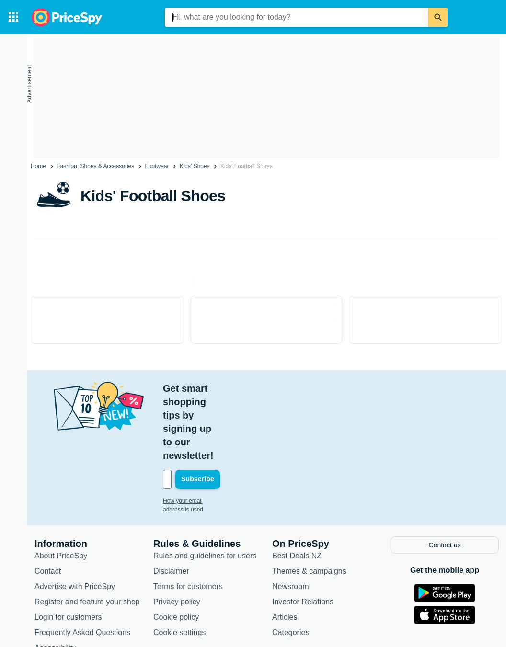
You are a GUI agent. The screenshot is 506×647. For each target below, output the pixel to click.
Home (38, 166)
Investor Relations (303, 534)
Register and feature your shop (87, 534)
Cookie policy (176, 549)
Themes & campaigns (309, 503)
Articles (284, 549)
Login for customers (68, 549)
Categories (290, 564)
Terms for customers (188, 518)
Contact (47, 503)
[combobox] (296, 17)
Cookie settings (179, 564)
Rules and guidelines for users (204, 488)
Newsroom (290, 518)
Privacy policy (176, 534)
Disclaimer (171, 503)
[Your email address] (228, 412)
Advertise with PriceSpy (74, 518)
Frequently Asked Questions (82, 564)
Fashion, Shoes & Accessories (95, 166)
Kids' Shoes (195, 166)
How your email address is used (203, 434)
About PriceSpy (60, 488)
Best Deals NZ (297, 488)
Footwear (157, 166)
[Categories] (13, 17)
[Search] (438, 17)
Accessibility (55, 580)
